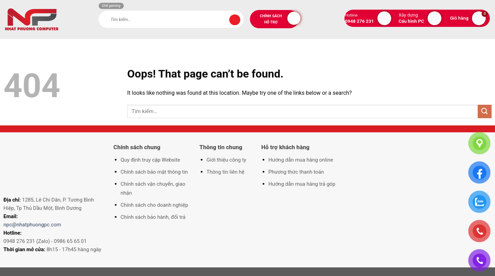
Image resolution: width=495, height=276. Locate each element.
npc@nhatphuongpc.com (32, 225)
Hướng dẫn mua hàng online (300, 160)
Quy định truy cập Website (150, 160)
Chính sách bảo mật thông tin (154, 172)
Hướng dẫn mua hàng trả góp (302, 184)
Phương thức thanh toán (296, 172)
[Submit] (234, 19)
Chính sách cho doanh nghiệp (154, 205)
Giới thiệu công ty (226, 160)
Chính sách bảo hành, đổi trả (153, 217)
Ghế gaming (111, 6)
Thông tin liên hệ (225, 172)
